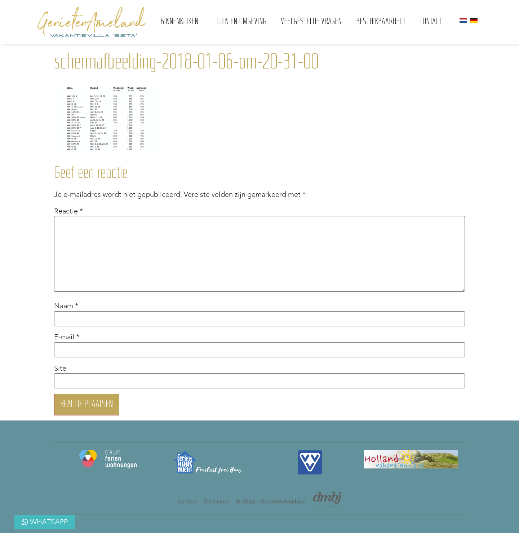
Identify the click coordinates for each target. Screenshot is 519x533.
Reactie (68, 211)
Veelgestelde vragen (311, 22)
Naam (66, 306)
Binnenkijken (181, 22)
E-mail (66, 337)
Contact (430, 22)
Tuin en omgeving (241, 22)
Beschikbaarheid (380, 22)
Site (60, 368)
